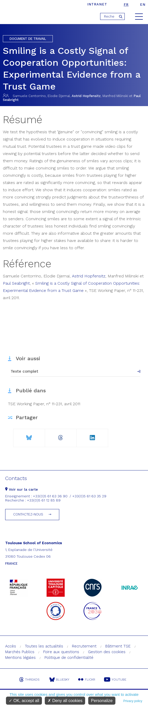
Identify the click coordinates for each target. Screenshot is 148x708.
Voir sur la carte (21, 489)
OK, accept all (24, 700)
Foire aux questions (61, 652)
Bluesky (59, 679)
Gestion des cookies (106, 652)
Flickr (86, 679)
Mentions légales (20, 657)
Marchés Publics (19, 652)
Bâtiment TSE (118, 646)
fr (126, 4)
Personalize (102, 700)
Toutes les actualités (44, 646)
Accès (10, 646)
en (142, 4)
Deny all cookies (65, 700)
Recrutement (84, 646)
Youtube (115, 679)
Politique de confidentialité (69, 657)
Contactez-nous (28, 514)
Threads (29, 679)
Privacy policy (132, 701)
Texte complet (24, 371)
